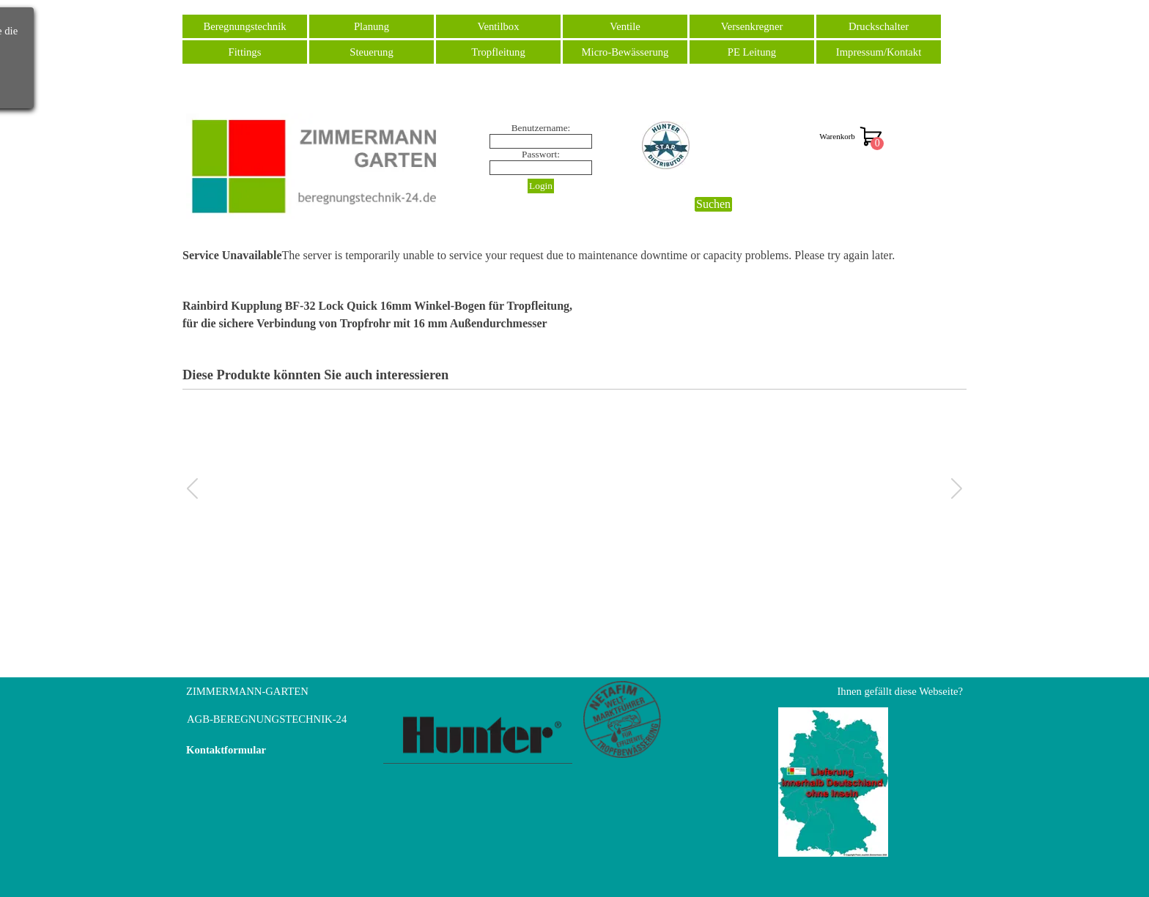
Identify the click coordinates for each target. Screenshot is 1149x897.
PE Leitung (752, 52)
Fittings (245, 52)
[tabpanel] (574, 314)
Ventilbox (499, 26)
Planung (371, 26)
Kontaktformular (226, 750)
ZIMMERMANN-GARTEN (247, 691)
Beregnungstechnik (244, 26)
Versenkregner (752, 26)
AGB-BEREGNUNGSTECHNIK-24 (267, 719)
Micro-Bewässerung (625, 52)
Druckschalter (879, 26)
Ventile (625, 26)
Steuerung (371, 52)
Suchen (713, 204)
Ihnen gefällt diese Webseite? (900, 691)
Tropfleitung (498, 52)
